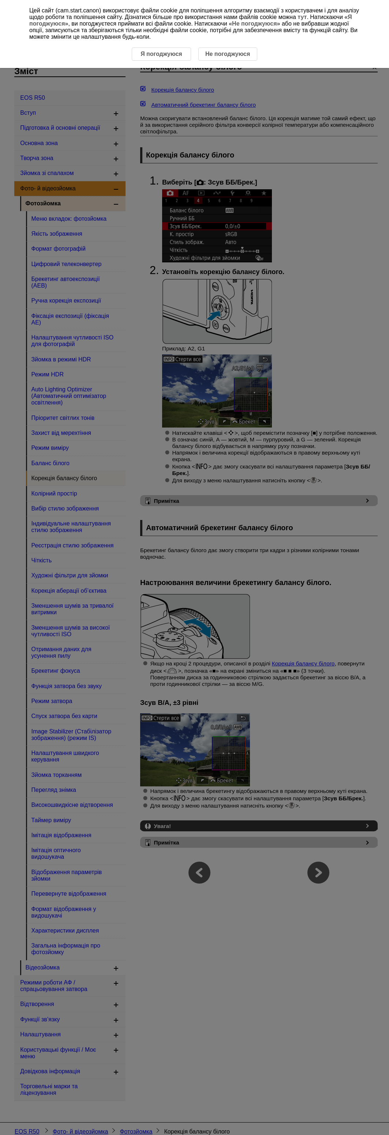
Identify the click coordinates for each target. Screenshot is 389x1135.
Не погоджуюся (254, 23)
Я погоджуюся (161, 54)
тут (302, 17)
